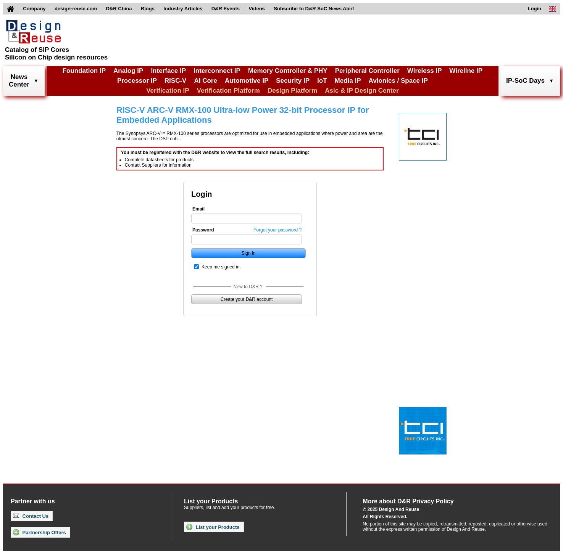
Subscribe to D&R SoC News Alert (314, 8)
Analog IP (128, 70)
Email (198, 209)
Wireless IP (424, 70)
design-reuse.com (76, 8)
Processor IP (137, 80)
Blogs (148, 8)
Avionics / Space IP (398, 80)
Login (534, 8)
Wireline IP (465, 70)
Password (203, 230)
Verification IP (167, 90)
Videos (256, 8)
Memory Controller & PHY (287, 70)
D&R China (119, 8)
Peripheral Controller (367, 70)
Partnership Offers (39, 532)
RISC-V (176, 80)
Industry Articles (182, 8)
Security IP (293, 80)
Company (34, 8)
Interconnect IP (217, 70)
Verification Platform (228, 90)
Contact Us (30, 516)
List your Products (212, 527)
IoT (322, 80)
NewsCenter (19, 80)
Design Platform (292, 90)
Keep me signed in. (221, 267)
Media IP (348, 80)
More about (408, 501)
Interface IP (168, 70)
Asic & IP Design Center (361, 90)
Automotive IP (246, 80)
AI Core (205, 80)
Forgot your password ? (277, 230)
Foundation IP (84, 70)
